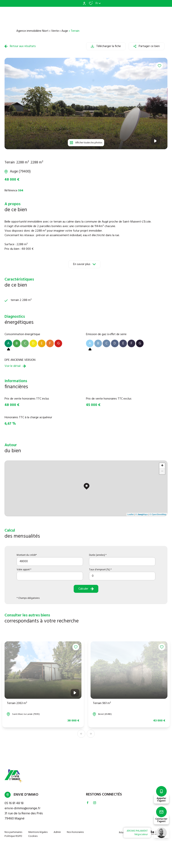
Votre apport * (24, 569)
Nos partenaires (13, 832)
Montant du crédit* (27, 555)
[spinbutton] (122, 576)
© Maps (141, 514)
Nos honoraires (75, 832)
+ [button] (162, 466)
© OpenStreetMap (157, 514)
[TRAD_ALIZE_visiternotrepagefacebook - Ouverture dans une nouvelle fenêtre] (87, 802)
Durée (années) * (97, 555)
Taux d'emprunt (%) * (100, 569)
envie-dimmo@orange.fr (22, 808)
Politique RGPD (13, 836)
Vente (55, 31)
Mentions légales (38, 832)
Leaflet (130, 514)
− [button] (162, 471)
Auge (64, 31)
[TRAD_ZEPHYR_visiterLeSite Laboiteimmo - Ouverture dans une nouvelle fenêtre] (149, 832)
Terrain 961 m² (102, 703)
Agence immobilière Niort (32, 31)
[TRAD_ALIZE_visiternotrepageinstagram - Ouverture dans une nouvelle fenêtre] (94, 802)
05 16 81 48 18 (14, 803)
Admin (57, 832)
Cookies (33, 836)
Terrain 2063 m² (17, 703)
